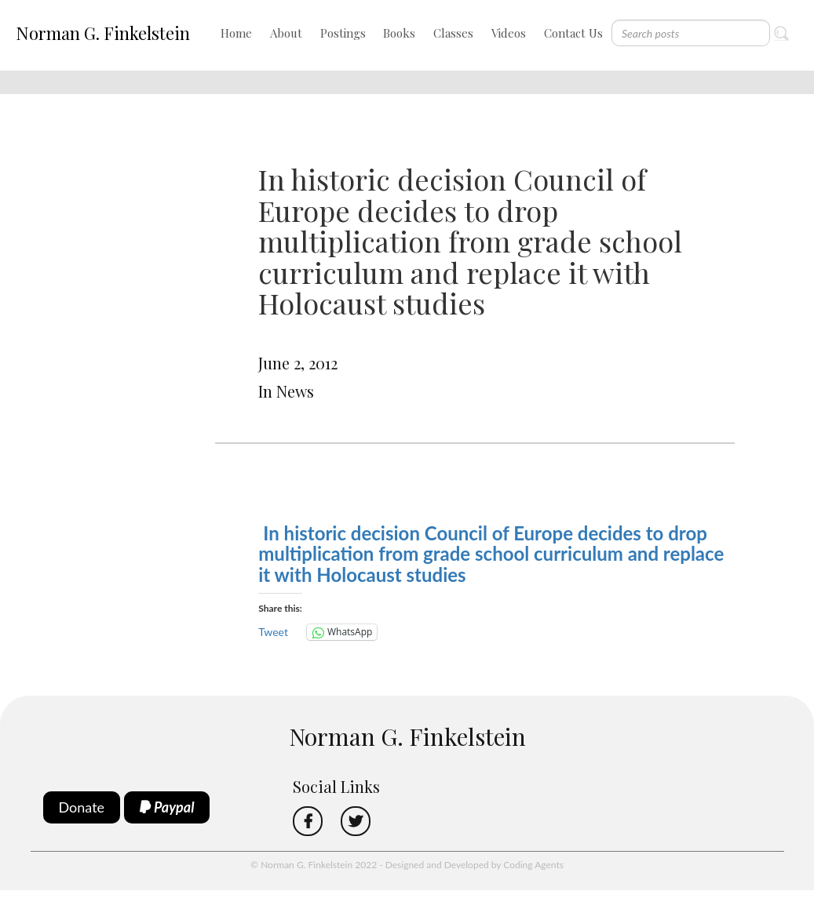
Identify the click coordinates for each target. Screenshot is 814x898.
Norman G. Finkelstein (103, 33)
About (286, 33)
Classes (453, 33)
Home (236, 33)
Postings (343, 33)
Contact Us (573, 33)
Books (399, 33)
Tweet (273, 631)
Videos (508, 33)
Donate (82, 807)
